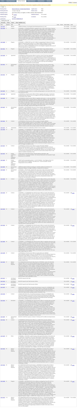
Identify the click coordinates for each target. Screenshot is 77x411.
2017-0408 (3, 42)
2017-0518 (3, 281)
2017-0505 (3, 262)
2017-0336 (3, 293)
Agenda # (8, 24)
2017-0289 (3, 381)
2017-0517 (3, 278)
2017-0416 (3, 300)
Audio (15, 17)
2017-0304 (3, 178)
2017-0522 (3, 319)
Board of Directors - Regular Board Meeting (21, 8)
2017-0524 (3, 348)
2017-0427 (3, 107)
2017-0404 (3, 129)
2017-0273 (3, 127)
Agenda (15, 14)
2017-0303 (3, 192)
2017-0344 (3, 94)
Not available (43, 14)
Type (12, 24)
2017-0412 (3, 64)
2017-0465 (3, 166)
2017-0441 (3, 121)
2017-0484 (3, 169)
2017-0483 (3, 160)
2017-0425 (3, 91)
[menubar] (13, 23)
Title (19, 24)
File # (2, 24)
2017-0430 (3, 55)
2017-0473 (3, 26)
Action (58, 24)
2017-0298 (3, 98)
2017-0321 (3, 74)
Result (61, 24)
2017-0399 (3, 253)
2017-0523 (3, 397)
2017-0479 (3, 336)
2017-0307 (3, 287)
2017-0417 (3, 145)
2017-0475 (3, 153)
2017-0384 (3, 28)
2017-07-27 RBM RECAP (17, 18)
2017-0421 (3, 48)
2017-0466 (3, 241)
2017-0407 (3, 316)
